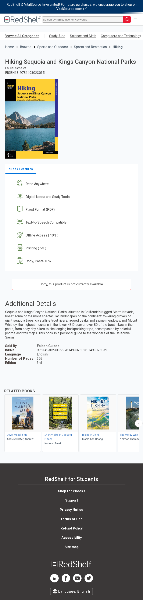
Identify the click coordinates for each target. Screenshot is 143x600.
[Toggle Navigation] (135, 19)
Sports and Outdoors (52, 47)
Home (9, 47)
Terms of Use (71, 519)
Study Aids (57, 36)
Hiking (118, 47)
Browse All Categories (22, 36)
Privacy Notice (71, 510)
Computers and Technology (121, 36)
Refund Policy (72, 528)
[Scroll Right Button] (139, 423)
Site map (72, 547)
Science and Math (83, 36)
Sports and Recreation (90, 47)
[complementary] (71, 415)
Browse (25, 47)
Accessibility (71, 538)
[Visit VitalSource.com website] (71, 7)
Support (71, 500)
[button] (71, 183)
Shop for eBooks (71, 491)
